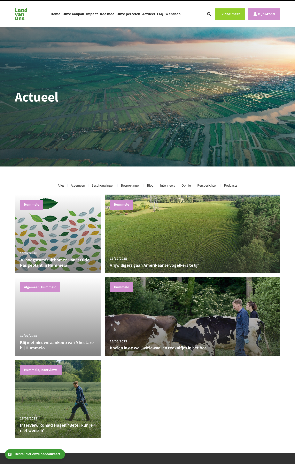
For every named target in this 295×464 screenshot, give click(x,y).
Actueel (148, 13)
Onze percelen (128, 13)
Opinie (186, 185)
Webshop (172, 13)
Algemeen (78, 185)
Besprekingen (130, 185)
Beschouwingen (103, 185)
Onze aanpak (73, 13)
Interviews (167, 185)
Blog (150, 185)
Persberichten (207, 185)
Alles (61, 185)
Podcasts (230, 185)
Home (55, 13)
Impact (92, 13)
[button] (209, 14)
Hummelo (31, 204)
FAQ (160, 13)
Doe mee (107, 13)
